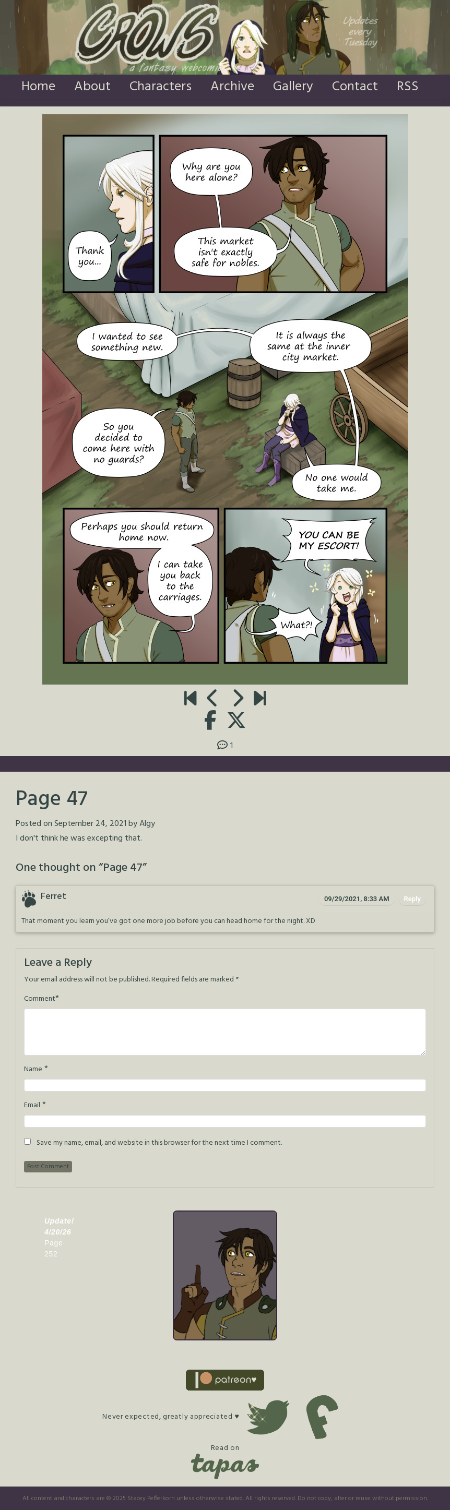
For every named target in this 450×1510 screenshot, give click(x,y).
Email (32, 1105)
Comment (39, 999)
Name (33, 1069)
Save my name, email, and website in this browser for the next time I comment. (159, 1143)
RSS (408, 87)
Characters (160, 87)
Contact (355, 87)
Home (38, 87)
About (92, 87)
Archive (232, 87)
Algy (147, 824)
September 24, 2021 (90, 824)
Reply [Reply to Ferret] (412, 899)
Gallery (293, 87)
